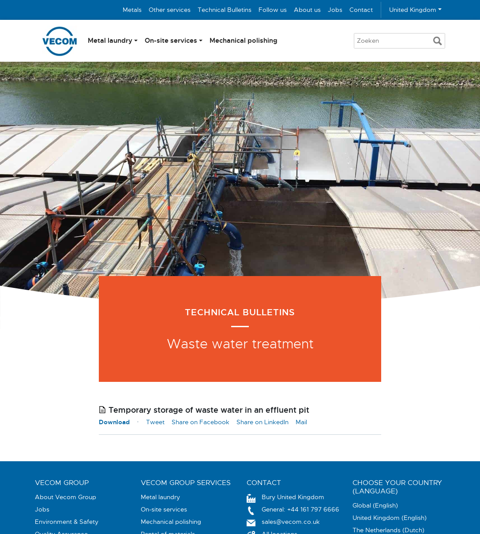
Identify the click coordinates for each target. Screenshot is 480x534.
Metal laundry (110, 40)
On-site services (171, 40)
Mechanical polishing (244, 40)
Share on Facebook (200, 422)
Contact (361, 10)
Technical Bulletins (224, 10)
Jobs (335, 10)
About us (307, 10)
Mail (301, 422)
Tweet (155, 422)
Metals (132, 10)
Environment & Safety (66, 522)
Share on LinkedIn (262, 422)
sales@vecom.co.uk (291, 522)
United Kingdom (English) (389, 518)
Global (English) (375, 505)
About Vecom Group (65, 497)
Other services (170, 10)
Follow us (273, 10)
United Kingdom (412, 10)
